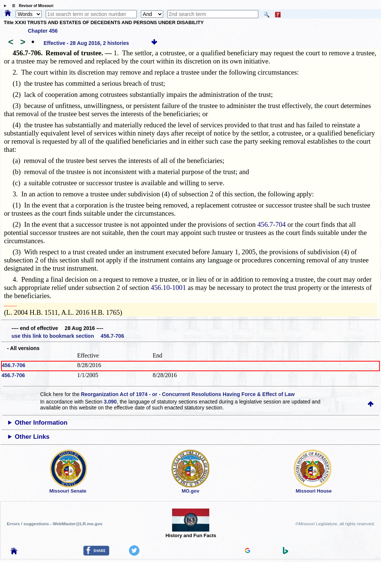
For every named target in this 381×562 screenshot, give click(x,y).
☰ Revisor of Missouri (31, 6)
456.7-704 (271, 224)
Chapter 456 (43, 31)
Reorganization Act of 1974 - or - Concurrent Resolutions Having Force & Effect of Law (188, 394)
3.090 (110, 402)
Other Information (41, 422)
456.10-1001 (168, 287)
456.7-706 (13, 365)
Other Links (32, 436)
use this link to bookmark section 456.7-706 (68, 336)
